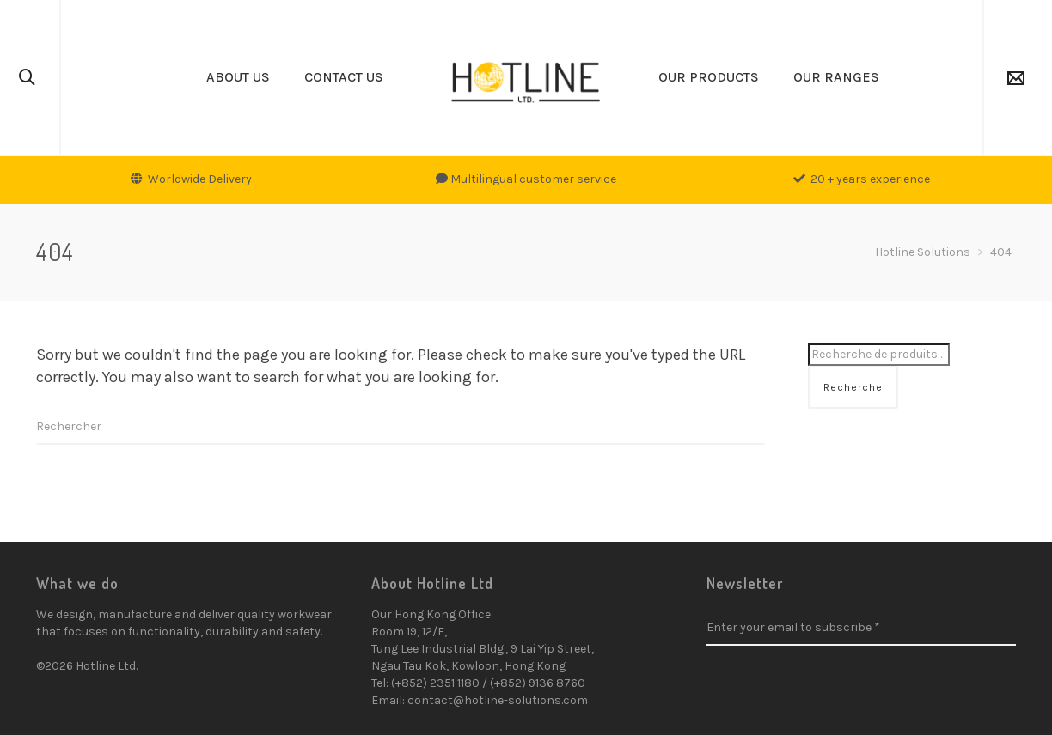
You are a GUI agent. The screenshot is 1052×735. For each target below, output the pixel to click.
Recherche (853, 387)
